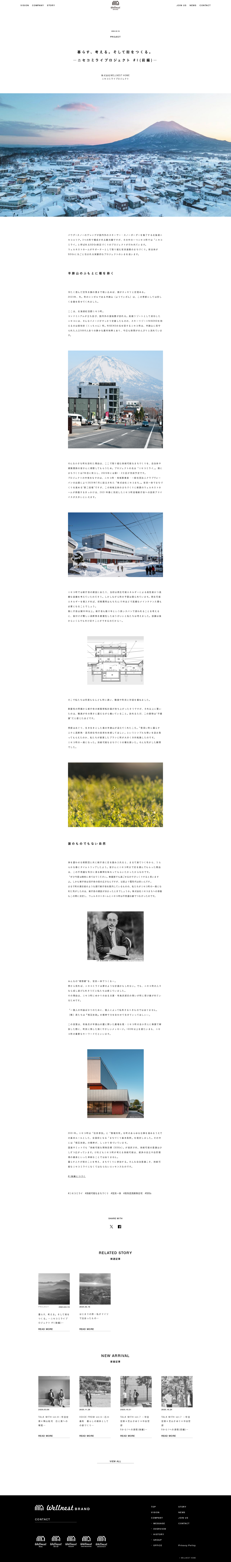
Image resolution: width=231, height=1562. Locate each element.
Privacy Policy (187, 1546)
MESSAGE (159, 1524)
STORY (51, 6)
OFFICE (157, 1546)
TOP (153, 1507)
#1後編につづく (77, 1176)
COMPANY (38, 6)
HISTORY (158, 1535)
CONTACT (205, 6)
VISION (25, 6)
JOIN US (181, 6)
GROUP (157, 1540)
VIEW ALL (115, 1462)
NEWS (193, 6)
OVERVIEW (159, 1529)
